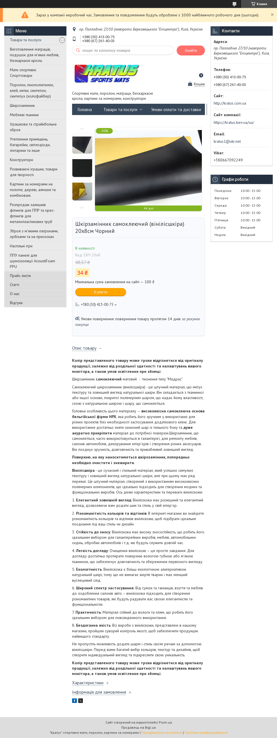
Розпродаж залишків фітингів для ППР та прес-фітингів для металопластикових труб (32, 213)
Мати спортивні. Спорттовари (23, 72)
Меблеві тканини (24, 114)
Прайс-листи (20, 275)
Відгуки (16, 302)
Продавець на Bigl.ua (138, 727)
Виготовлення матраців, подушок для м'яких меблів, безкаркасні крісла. (34, 55)
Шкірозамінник (22, 105)
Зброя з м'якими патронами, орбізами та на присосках (34, 233)
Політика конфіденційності (206, 732)
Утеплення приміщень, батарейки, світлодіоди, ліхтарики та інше (30, 145)
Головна (85, 109)
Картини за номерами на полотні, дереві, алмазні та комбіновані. (33, 189)
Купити (100, 292)
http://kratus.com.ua (230, 103)
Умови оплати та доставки (176, 109)
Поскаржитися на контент (161, 732)
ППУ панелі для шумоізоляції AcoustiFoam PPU (32, 261)
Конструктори (21, 159)
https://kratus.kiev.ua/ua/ (234, 122)
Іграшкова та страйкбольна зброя (33, 127)
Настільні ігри (21, 245)
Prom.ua (165, 722)
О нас (15, 293)
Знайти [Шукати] (191, 50)
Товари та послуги (25, 39)
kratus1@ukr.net (227, 141)
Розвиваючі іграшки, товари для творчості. (33, 171)
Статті (14, 284)
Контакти (221, 109)
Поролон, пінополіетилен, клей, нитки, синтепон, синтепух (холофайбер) (32, 90)
